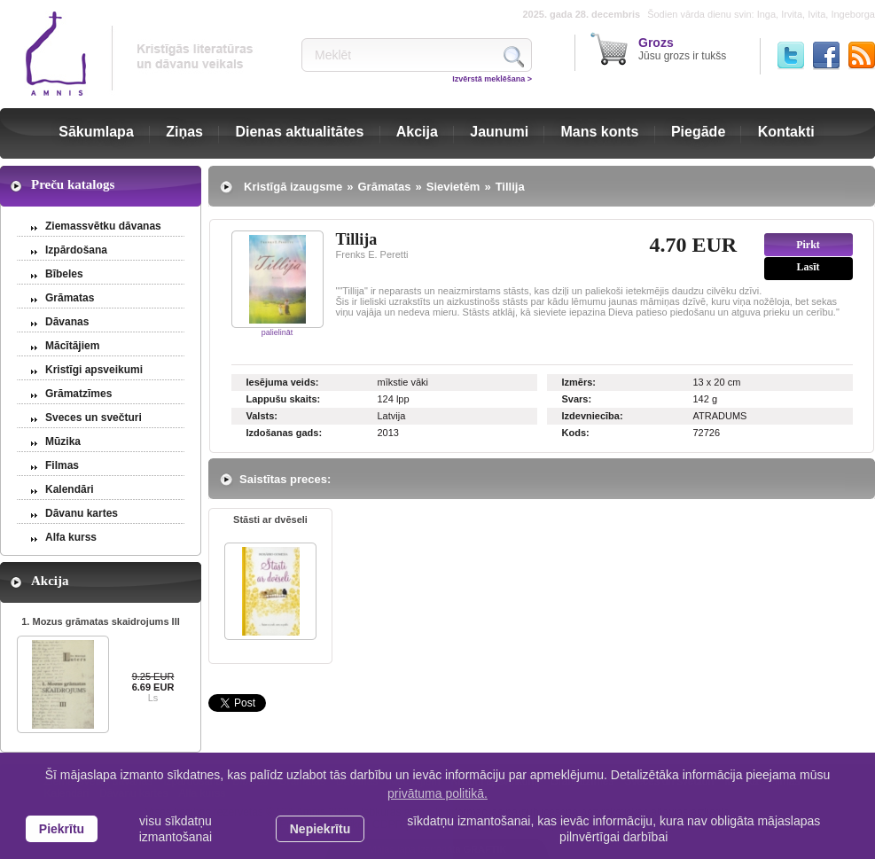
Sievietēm (453, 186)
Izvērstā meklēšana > (492, 78)
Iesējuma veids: (282, 382)
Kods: (576, 432)
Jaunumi (499, 131)
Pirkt (808, 244)
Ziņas (184, 131)
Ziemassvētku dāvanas (103, 226)
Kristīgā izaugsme (293, 186)
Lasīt (807, 267)
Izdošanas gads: (284, 432)
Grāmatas (69, 298)
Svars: (577, 399)
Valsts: (261, 415)
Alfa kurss (71, 537)
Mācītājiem (72, 346)
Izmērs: (579, 382)
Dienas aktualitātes (299, 131)
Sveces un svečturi (93, 417)
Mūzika (63, 441)
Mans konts (600, 131)
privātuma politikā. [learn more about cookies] (437, 793)
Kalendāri (69, 489)
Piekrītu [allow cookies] (61, 829)
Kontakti (786, 131)
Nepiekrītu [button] (320, 829)
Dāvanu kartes (81, 513)
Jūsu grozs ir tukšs (682, 48)
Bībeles (64, 274)
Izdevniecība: (592, 415)
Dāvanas (67, 322)
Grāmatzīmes (78, 393)
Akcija (417, 131)
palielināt (277, 332)
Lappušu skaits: (283, 399)
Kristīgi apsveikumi (94, 369)
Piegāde (698, 131)
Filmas (62, 465)
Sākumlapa (96, 131)
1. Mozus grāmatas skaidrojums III (100, 621)
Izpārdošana (76, 250)
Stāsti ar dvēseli (270, 519)
